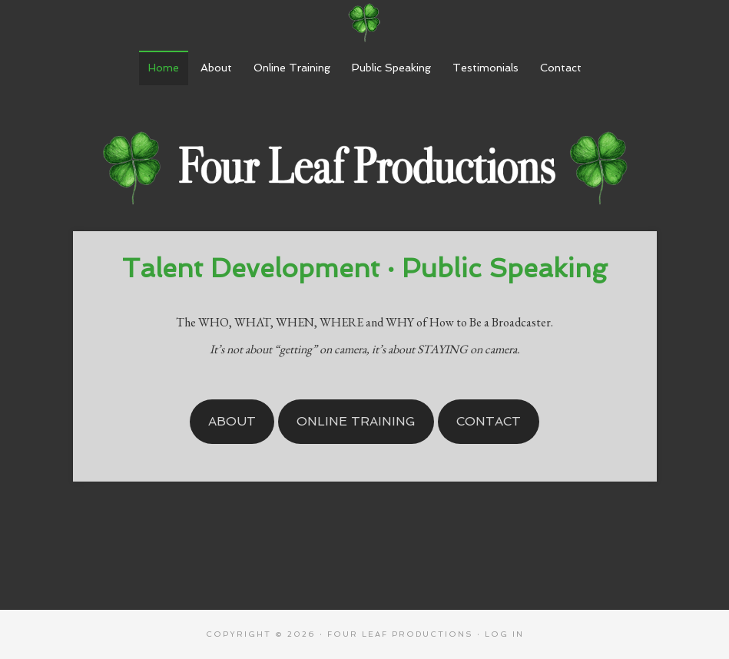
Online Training (356, 421)
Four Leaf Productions (365, 23)
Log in (504, 634)
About (232, 421)
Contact (488, 421)
